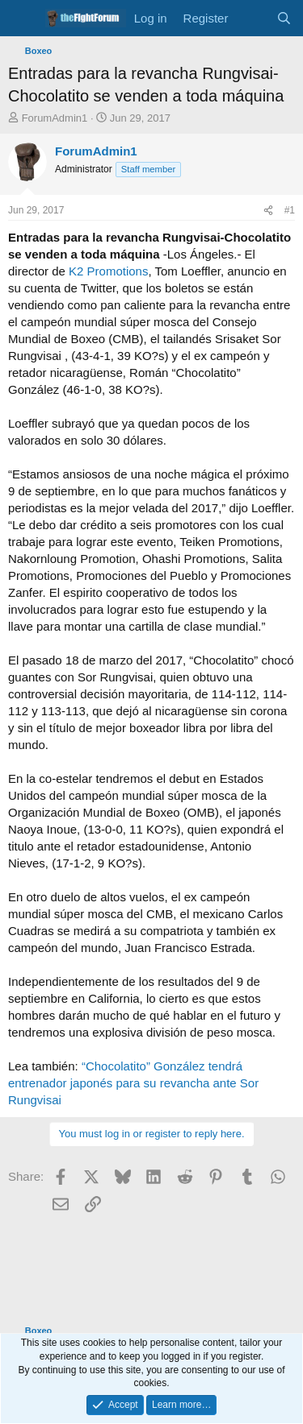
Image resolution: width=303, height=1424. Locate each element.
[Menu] (22, 18)
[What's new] (251, 18)
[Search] (284, 18)
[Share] (268, 210)
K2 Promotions (108, 271)
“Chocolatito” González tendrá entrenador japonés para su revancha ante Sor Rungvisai (133, 1083)
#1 (289, 210)
